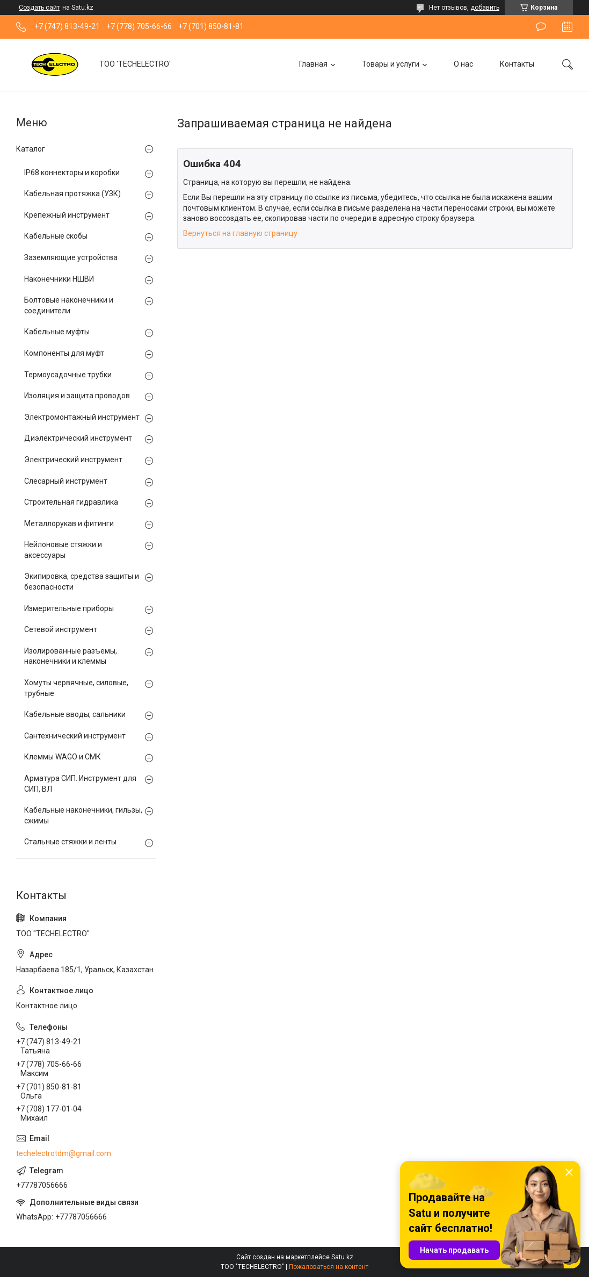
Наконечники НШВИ (59, 279)
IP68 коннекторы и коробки (72, 172)
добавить (484, 7)
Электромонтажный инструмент (82, 417)
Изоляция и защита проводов (77, 395)
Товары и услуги (390, 64)
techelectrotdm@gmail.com (63, 1153)
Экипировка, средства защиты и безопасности (81, 581)
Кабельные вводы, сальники (75, 714)
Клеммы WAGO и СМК (62, 756)
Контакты (517, 64)
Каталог (30, 149)
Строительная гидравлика (71, 502)
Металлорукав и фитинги (69, 523)
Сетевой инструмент (60, 629)
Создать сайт (39, 7)
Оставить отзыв (541, 27)
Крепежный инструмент (67, 215)
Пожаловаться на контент (328, 1267)
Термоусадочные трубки (68, 374)
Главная (313, 64)
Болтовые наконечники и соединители (68, 305)
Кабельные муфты (57, 331)
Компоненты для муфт (64, 353)
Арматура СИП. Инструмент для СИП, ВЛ (80, 783)
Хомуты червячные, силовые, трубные (76, 688)
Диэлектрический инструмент (78, 438)
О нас (463, 64)
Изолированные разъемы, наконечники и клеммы (70, 656)
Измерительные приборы (69, 608)
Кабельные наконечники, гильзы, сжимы (83, 815)
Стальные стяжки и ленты (70, 841)
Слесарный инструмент (65, 481)
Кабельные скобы (56, 236)
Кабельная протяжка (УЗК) (72, 193)
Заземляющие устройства (71, 257)
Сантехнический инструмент (75, 735)
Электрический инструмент (73, 459)
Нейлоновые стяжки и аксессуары (63, 549)
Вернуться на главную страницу (240, 233)
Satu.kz (342, 1257)
